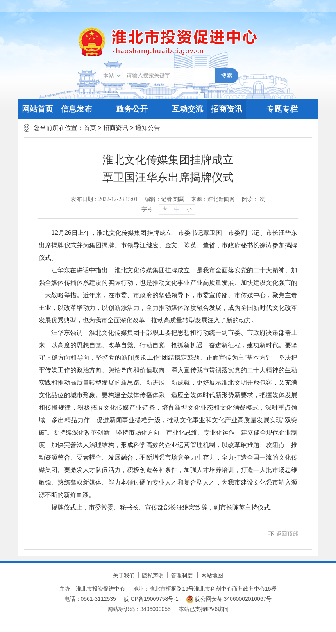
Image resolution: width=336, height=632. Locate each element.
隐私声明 (153, 575)
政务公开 (132, 109)
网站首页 (37, 109)
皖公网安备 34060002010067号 (229, 599)
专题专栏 (282, 109)
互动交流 (187, 109)
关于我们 (124, 575)
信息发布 (76, 109)
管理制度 (182, 575)
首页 (90, 127)
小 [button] (189, 209)
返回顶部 (287, 534)
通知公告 (147, 127)
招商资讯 (226, 109)
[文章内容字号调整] (168, 209)
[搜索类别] (112, 75)
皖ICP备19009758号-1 (151, 599)
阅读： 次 (253, 199)
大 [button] (165, 209)
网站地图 (212, 575)
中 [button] (177, 209)
